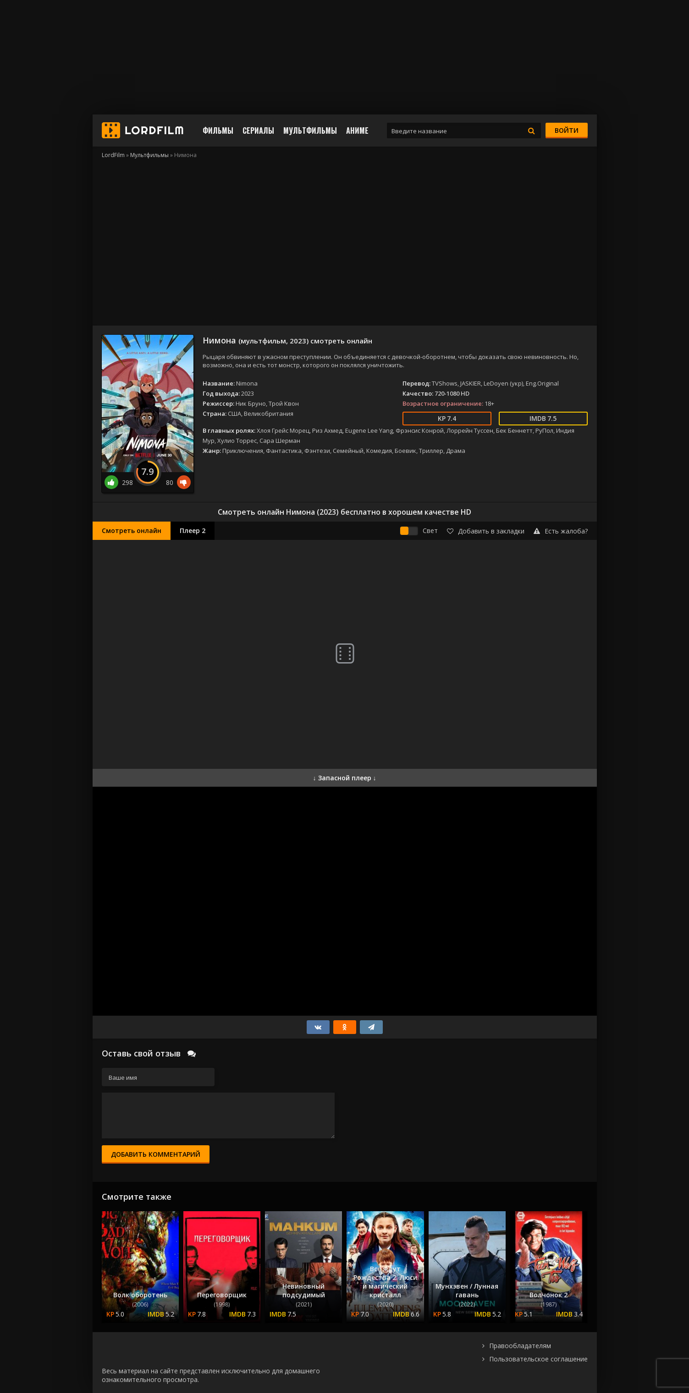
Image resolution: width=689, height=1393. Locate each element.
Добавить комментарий (155, 1154)
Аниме (357, 130)
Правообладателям (520, 1345)
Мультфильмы (310, 130)
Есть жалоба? (561, 531)
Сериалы (258, 130)
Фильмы (218, 130)
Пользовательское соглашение (538, 1359)
